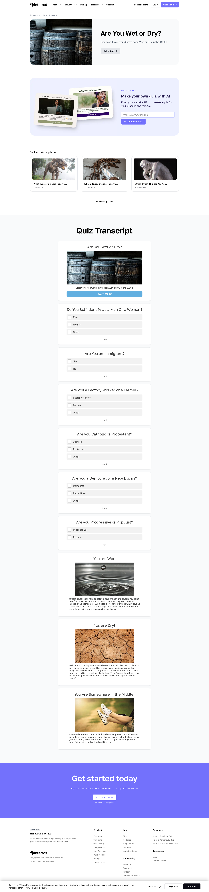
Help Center (128, 843)
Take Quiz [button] (110, 51)
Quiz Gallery (98, 843)
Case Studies (99, 855)
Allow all (192, 886)
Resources (97, 5)
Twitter (126, 872)
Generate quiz (133, 121)
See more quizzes (104, 201)
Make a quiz (170, 5)
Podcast (127, 840)
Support (110, 5)
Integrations (99, 847)
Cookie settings (154, 886)
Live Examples (99, 851)
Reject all (173, 886)
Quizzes (34, 15)
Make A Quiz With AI (41, 833)
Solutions (97, 840)
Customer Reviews (131, 875)
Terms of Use (35, 861)
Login (155, 5)
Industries (71, 5)
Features (97, 836)
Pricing (83, 5)
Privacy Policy (48, 861)
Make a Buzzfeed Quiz (162, 836)
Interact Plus (99, 862)
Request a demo (140, 5)
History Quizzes (49, 15)
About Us (127, 864)
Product (56, 5)
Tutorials (127, 847)
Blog (125, 836)
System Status (159, 861)
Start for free (104, 797)
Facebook (127, 868)
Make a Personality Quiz (163, 840)
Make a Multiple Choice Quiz (165, 843)
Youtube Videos (130, 851)
